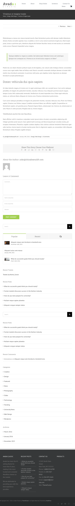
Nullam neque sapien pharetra (14, 300)
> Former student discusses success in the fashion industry (28, 470)
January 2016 (8, 436)
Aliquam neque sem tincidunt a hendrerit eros (26, 242)
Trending (7, 405)
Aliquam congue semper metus (14, 305)
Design (33, 136)
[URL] (37, 209)
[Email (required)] (37, 203)
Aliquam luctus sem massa (13, 250)
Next (69, 26)
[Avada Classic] (9, 3)
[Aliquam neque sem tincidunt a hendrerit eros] (7, 242)
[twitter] (61, 504)
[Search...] (35, 226)
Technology (8, 400)
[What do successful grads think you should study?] (7, 259)
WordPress (48, 500)
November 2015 (9, 441)
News (6, 386)
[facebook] (58, 504)
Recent (37, 236)
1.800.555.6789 (49, 469)
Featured (7, 381)
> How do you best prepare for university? (27, 477)
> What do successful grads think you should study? (28, 463)
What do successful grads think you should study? (27, 259)
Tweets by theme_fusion (11, 275)
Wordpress (7, 419)
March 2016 (8, 432)
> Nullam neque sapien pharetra (28, 483)
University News (9, 409)
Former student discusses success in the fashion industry (23, 291)
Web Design (38, 136)
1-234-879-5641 (47, 477)
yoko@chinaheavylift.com (12, 136)
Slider (6, 395)
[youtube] (65, 504)
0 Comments (46, 136)
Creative (6, 372)
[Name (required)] (37, 197)
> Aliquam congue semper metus (26, 489)
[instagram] (69, 504)
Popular (14, 236)
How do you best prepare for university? (17, 296)
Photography (8, 391)
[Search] (69, 226)
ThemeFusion (47, 485)
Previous (63, 26)
